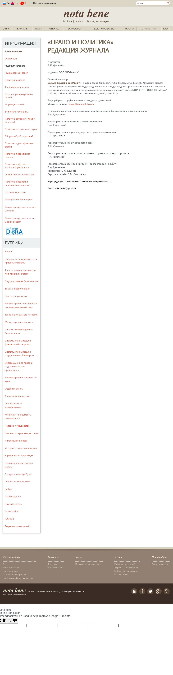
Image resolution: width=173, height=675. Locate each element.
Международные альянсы (19, 322)
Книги (39, 28)
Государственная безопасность (21, 281)
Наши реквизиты (11, 567)
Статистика (149, 28)
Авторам (54, 28)
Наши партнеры (10, 571)
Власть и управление (16, 296)
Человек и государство (17, 425)
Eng (16, 3)
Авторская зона (55, 567)
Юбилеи (9, 518)
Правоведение (13, 496)
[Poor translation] (12, 621)
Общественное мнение (17, 481)
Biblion (8, 489)
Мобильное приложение (126, 571)
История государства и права (21, 448)
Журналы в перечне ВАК (126, 567)
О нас (6, 28)
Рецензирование (103, 28)
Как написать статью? (124, 564)
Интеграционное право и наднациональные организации (19, 366)
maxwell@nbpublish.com (81, 104)
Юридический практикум (19, 455)
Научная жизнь (13, 503)
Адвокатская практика (17, 396)
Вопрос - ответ (121, 574)
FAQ (165, 28)
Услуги (129, 28)
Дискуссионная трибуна (18, 474)
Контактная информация (14, 574)
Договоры (74, 28)
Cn (25, 3)
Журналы (22, 28)
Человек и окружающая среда (21, 433)
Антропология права (16, 440)
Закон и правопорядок (17, 288)
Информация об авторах (18, 199)
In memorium (12, 511)
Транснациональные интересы (21, 314)
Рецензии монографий (17, 526)
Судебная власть (14, 388)
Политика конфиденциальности (18, 578)
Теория (8, 251)
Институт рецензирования (88, 564)
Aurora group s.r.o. (160, 564)
